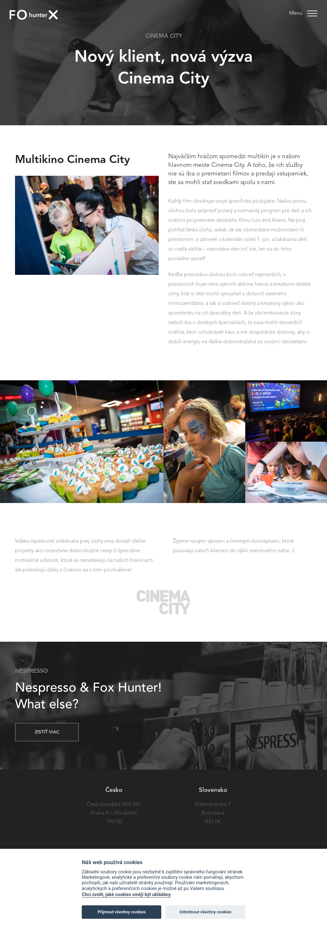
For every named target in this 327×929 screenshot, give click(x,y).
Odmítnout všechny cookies (205, 912)
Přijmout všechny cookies (121, 912)
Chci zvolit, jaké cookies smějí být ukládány (126, 894)
